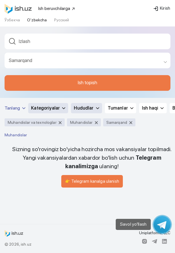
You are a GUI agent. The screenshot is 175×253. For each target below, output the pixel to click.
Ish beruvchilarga (56, 8)
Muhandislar (16, 135)
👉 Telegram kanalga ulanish (92, 181)
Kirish (162, 8)
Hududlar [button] (86, 108)
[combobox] (87, 43)
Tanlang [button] (15, 108)
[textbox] (87, 41)
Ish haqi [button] (153, 108)
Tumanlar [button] (120, 108)
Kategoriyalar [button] (48, 108)
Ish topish (87, 82)
